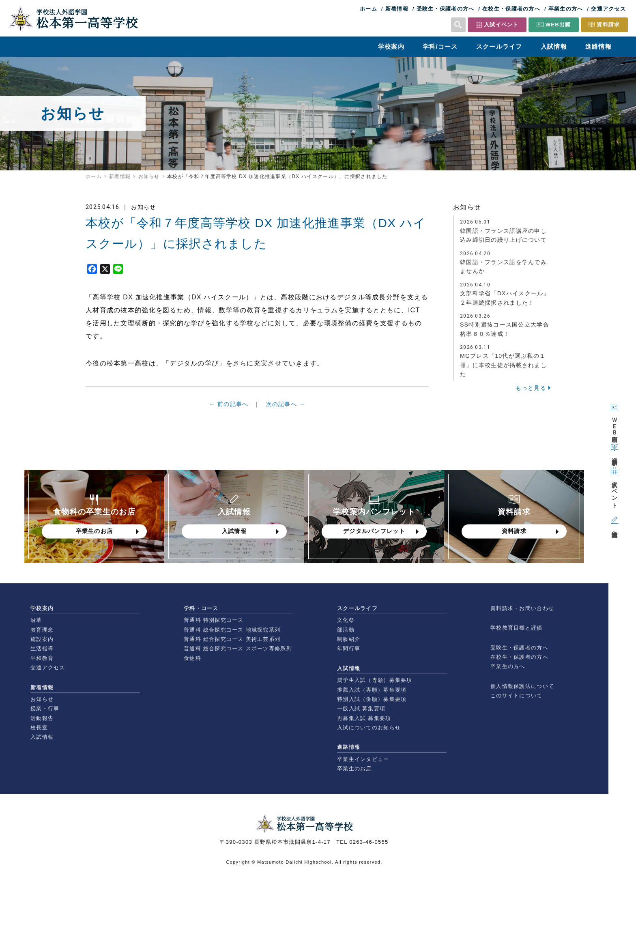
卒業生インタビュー (363, 759)
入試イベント (501, 24)
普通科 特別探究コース (214, 620)
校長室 (39, 727)
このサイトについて (516, 695)
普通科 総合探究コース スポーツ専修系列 (238, 648)
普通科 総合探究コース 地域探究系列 (232, 630)
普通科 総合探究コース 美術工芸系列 (232, 639)
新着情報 (396, 9)
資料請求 (608, 24)
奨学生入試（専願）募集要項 (375, 680)
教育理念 (42, 630)
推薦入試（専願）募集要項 (371, 690)
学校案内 (391, 46)
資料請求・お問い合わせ (522, 608)
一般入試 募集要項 (361, 708)
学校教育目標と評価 (516, 628)
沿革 (36, 620)
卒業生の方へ (565, 9)
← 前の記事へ (229, 407)
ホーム (368, 9)
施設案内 (42, 639)
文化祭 (346, 620)
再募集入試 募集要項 (364, 718)
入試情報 (554, 46)
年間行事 (348, 648)
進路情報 (598, 46)
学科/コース (440, 46)
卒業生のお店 (354, 768)
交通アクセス (608, 9)
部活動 (346, 630)
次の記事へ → (285, 407)
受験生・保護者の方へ (446, 9)
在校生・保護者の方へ (511, 9)
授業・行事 (44, 708)
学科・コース (201, 608)
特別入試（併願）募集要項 (371, 699)
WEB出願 (558, 24)
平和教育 (42, 658)
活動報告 (42, 718)
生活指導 (42, 648)
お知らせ (149, 176)
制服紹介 (348, 639)
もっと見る (531, 388)
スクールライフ (499, 46)
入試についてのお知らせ (369, 727)
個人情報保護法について (522, 686)
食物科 (192, 658)
